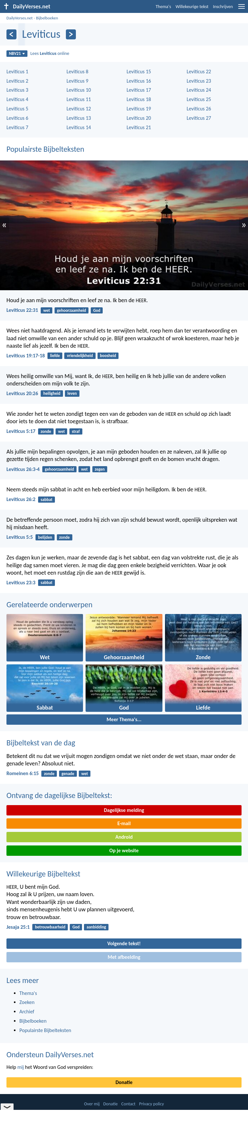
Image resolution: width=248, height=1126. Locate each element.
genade (67, 773)
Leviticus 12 (79, 109)
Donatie (124, 1082)
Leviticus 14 (79, 127)
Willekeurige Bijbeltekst (43, 873)
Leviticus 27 (199, 118)
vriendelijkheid (80, 355)
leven (72, 393)
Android (123, 837)
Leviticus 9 (77, 81)
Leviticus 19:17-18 (25, 356)
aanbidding (96, 927)
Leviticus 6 (17, 118)
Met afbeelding (124, 957)
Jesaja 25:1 (18, 927)
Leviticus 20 (139, 118)
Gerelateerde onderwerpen (49, 604)
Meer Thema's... (124, 719)
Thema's (163, 6)
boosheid (108, 355)
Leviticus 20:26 (22, 393)
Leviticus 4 (17, 99)
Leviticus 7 (17, 127)
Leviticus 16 (139, 81)
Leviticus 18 (139, 99)
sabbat (46, 499)
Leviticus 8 (77, 71)
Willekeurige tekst (192, 6)
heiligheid (51, 393)
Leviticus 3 (17, 90)
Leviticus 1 (17, 71)
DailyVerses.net (19, 17)
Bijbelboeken (47, 17)
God (96, 310)
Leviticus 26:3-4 (23, 469)
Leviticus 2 (17, 81)
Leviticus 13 (79, 118)
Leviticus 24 (199, 90)
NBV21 (17, 53)
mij (20, 1067)
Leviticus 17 (139, 90)
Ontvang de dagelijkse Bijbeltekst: (59, 795)
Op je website (124, 850)
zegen (100, 469)
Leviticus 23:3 (21, 582)
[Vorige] (11, 34)
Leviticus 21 (139, 127)
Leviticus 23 (199, 81)
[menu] (241, 9)
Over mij (91, 1104)
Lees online (49, 53)
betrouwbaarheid (50, 927)
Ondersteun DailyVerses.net (50, 1054)
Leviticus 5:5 (19, 537)
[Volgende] (71, 34)
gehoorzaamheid (71, 310)
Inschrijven (223, 6)
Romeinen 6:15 (22, 773)
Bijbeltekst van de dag (40, 742)
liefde (55, 355)
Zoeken (27, 1002)
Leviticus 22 (199, 71)
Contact (128, 1104)
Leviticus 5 (17, 109)
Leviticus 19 (139, 109)
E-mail (123, 823)
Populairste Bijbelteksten (45, 149)
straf (75, 431)
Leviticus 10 (79, 90)
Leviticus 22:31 (22, 310)
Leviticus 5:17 (21, 431)
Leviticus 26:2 (21, 499)
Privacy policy (151, 1104)
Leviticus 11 (79, 99)
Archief (26, 1011)
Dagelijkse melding (124, 810)
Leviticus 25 (199, 99)
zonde (46, 431)
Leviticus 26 (199, 109)
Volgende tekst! (123, 943)
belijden (45, 537)
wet (46, 310)
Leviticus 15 (139, 71)
